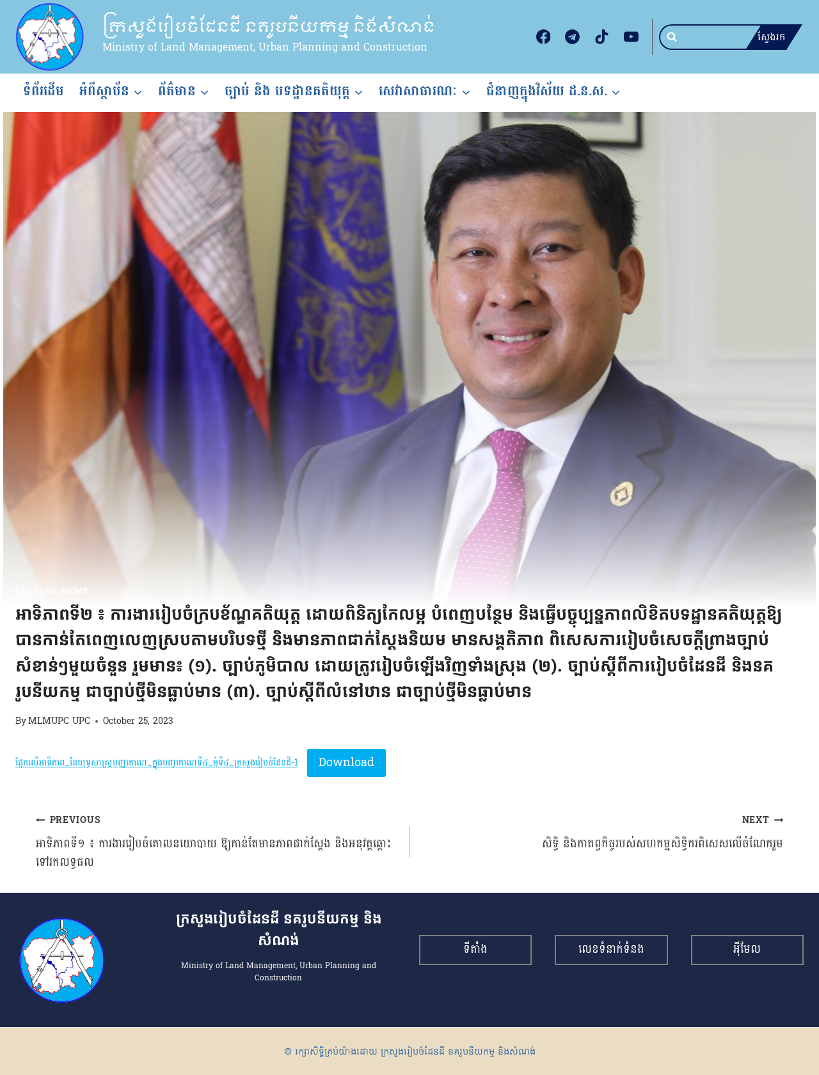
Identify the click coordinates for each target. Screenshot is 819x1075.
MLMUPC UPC (59, 720)
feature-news (51, 591)
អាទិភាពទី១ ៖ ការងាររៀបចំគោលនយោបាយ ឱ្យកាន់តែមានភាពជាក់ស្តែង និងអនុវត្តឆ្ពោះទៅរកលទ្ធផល (217, 841)
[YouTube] (631, 37)
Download (346, 762)
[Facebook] (543, 37)
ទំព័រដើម (43, 91)
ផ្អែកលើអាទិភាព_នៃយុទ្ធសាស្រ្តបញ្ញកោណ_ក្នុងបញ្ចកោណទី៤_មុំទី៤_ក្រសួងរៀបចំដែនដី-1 (156, 763)
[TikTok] (602, 37)
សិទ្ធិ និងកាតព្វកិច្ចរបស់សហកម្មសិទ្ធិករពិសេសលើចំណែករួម (602, 832)
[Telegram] (572, 37)
